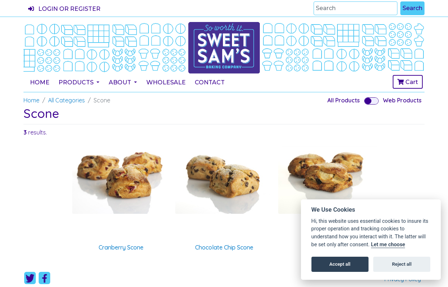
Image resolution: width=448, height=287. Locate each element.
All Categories (66, 100)
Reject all (402, 264)
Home (39, 82)
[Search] (355, 8)
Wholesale (166, 82)
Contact (210, 82)
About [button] (121, 82)
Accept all (339, 264)
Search (412, 8)
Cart (407, 82)
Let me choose (388, 245)
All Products (343, 100)
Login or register (64, 8)
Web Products (402, 100)
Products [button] (77, 82)
